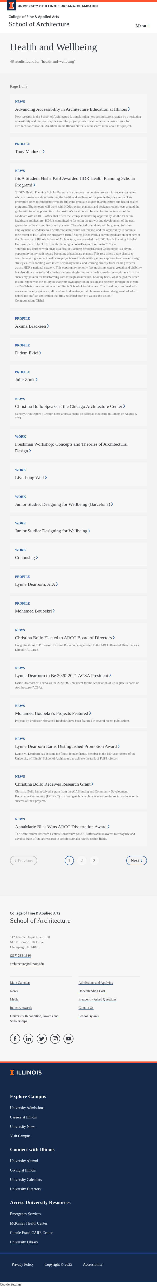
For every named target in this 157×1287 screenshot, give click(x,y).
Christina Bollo (24, 791)
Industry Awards (21, 1007)
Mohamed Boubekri (35, 611)
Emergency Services (25, 1214)
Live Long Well (31, 477)
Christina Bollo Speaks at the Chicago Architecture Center (70, 406)
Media (14, 999)
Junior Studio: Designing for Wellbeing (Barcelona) (64, 504)
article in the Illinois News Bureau (71, 126)
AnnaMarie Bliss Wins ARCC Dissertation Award (62, 826)
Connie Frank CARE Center (31, 1233)
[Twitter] (42, 1039)
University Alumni (24, 1161)
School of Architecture (39, 24)
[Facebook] (15, 1039)
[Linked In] (28, 1039)
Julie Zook (26, 379)
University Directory (25, 1189)
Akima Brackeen (32, 326)
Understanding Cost (91, 991)
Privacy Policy (23, 1264)
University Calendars (26, 1180)
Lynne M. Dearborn (27, 753)
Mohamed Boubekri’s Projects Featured (53, 713)
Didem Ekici (28, 352)
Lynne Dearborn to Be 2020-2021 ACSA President (63, 675)
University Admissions (27, 1108)
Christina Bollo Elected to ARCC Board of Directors (65, 637)
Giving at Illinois (23, 1170)
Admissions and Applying (95, 982)
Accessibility (93, 1264)
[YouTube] (68, 1039)
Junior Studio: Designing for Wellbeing (52, 530)
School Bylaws (88, 1016)
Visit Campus (20, 1136)
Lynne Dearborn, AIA (36, 584)
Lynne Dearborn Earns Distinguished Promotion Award (67, 746)
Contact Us (86, 1007)
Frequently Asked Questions (97, 999)
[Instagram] (55, 1039)
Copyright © (58, 1264)
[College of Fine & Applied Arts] (50, 17)
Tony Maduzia (29, 151)
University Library (24, 1242)
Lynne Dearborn (25, 683)
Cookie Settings (10, 1284)
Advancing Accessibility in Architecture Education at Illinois (72, 109)
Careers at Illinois (23, 1117)
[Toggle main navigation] (143, 26)
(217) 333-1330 (20, 955)
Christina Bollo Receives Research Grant (54, 784)
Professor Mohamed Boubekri (49, 720)
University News (22, 1127)
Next (136, 861)
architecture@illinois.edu (27, 964)
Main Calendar (20, 982)
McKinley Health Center (28, 1223)
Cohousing (26, 557)
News (14, 991)
